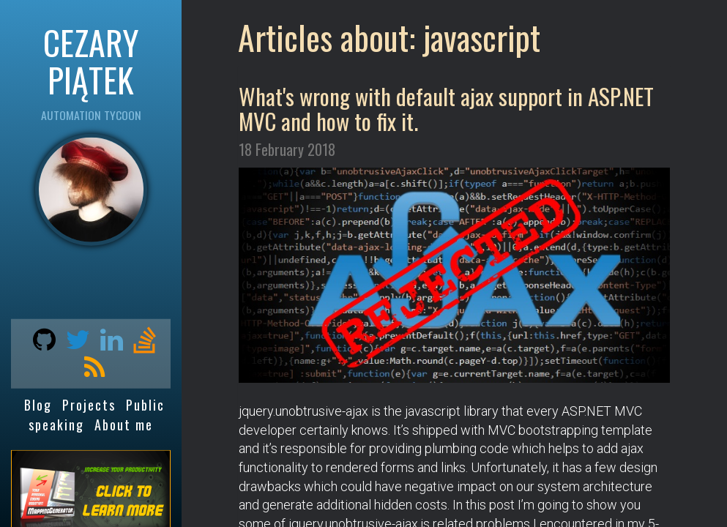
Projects (89, 404)
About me (123, 424)
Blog (38, 404)
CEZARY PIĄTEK (90, 60)
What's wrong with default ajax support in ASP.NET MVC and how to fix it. (446, 108)
